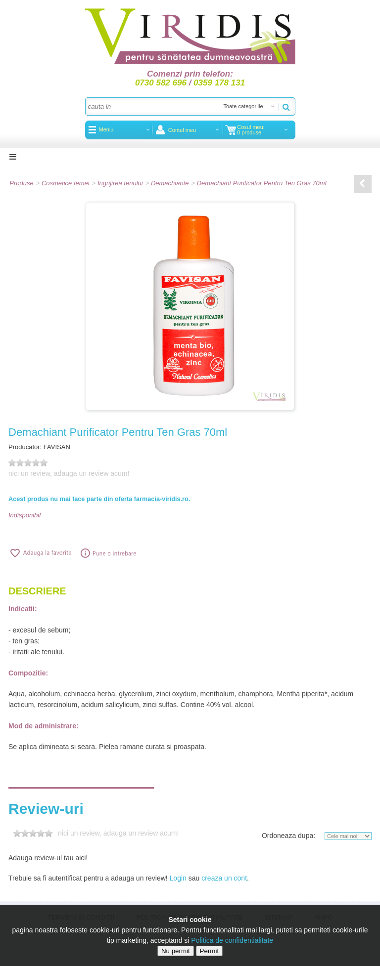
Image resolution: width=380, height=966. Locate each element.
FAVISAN (57, 447)
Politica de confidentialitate (232, 940)
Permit (209, 951)
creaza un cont (224, 878)
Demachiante (170, 183)
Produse (21, 183)
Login (178, 878)
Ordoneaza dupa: (288, 836)
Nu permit (175, 951)
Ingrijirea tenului (120, 183)
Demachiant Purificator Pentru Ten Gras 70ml (262, 183)
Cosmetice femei (66, 183)
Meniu (106, 129)
